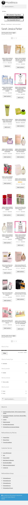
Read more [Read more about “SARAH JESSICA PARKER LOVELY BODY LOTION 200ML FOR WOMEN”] (7, 66)
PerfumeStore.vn (7, 485)
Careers (4, 419)
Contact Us (5, 467)
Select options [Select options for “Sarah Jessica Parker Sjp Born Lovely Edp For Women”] (7, 300)
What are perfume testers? (9, 465)
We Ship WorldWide (7, 462)
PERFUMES (5, 363)
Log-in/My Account (7, 453)
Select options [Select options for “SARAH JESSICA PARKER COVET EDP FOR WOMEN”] (20, 126)
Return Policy (6, 440)
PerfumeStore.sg (7, 478)
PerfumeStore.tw (7, 483)
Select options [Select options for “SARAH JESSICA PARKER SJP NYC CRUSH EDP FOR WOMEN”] (7, 215)
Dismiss (3, 498)
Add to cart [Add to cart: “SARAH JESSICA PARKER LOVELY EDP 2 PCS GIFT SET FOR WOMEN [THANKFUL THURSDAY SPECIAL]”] (20, 245)
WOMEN (4, 372)
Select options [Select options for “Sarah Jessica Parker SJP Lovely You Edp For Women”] (20, 271)
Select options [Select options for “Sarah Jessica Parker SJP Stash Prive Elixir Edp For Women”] (7, 328)
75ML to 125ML (6, 382)
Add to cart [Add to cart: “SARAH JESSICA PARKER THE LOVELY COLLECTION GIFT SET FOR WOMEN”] (20, 329)
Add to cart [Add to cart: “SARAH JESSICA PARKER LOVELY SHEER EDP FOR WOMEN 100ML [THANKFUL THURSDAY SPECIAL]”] (20, 97)
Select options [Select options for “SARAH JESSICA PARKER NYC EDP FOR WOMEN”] (7, 183)
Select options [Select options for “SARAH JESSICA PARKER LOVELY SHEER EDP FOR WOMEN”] (7, 242)
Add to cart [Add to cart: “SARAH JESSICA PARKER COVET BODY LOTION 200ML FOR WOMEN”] (7, 127)
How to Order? (6, 457)
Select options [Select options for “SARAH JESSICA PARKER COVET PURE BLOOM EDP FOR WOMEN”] (7, 157)
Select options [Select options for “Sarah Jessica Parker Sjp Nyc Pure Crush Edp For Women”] (20, 215)
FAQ (4, 455)
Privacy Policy (6, 437)
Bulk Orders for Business (8, 460)
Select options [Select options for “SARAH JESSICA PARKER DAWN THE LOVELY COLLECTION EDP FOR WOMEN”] (7, 96)
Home (4, 24)
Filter (4, 353)
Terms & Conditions (7, 442)
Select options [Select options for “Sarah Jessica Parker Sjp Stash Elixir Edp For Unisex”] (20, 299)
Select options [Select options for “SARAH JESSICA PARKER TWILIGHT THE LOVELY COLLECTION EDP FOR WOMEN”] (20, 67)
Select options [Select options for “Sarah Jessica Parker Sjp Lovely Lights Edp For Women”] (7, 272)
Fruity (4, 393)
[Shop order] (8, 33)
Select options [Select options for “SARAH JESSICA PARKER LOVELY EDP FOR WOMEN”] (20, 187)
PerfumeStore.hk (7, 480)
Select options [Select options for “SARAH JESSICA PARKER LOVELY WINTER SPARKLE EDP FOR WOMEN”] (20, 157)
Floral (4, 391)
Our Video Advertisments (8, 424)
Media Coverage (6, 422)
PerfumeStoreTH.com (8, 488)
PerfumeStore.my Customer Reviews (11, 427)
